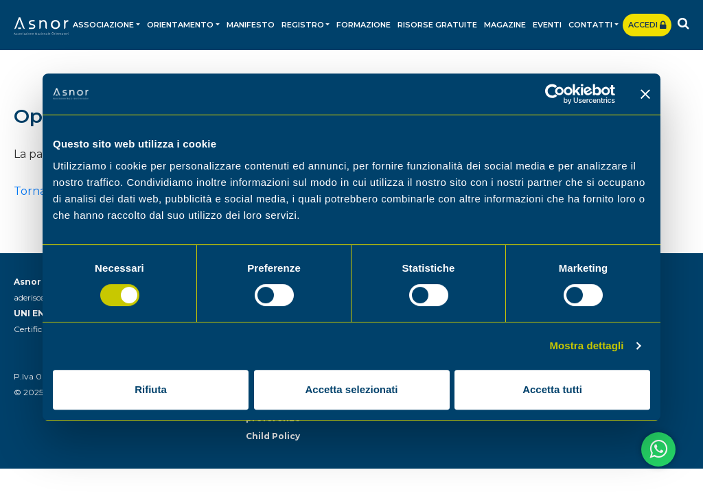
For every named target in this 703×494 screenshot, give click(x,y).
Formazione (363, 25)
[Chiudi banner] (645, 94)
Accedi (647, 25)
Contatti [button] (590, 25)
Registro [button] (302, 25)
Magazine (505, 25)
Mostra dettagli (586, 345)
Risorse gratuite (437, 25)
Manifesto (251, 25)
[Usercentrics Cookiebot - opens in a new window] (555, 94)
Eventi (547, 25)
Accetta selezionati (351, 389)
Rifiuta (151, 389)
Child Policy (273, 436)
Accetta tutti (552, 389)
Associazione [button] (103, 25)
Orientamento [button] (180, 25)
